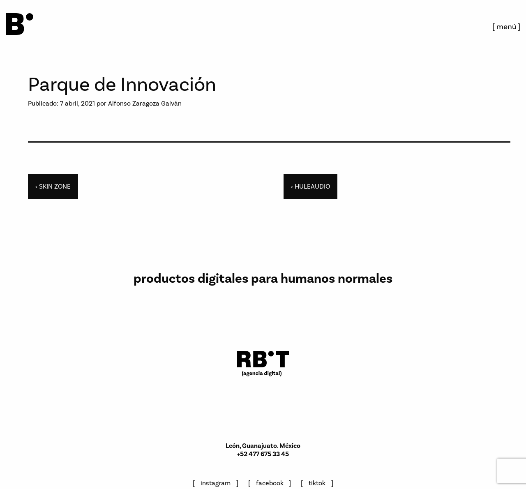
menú (506, 26)
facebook (270, 483)
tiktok (317, 483)
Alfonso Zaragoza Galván (145, 103)
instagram (216, 483)
